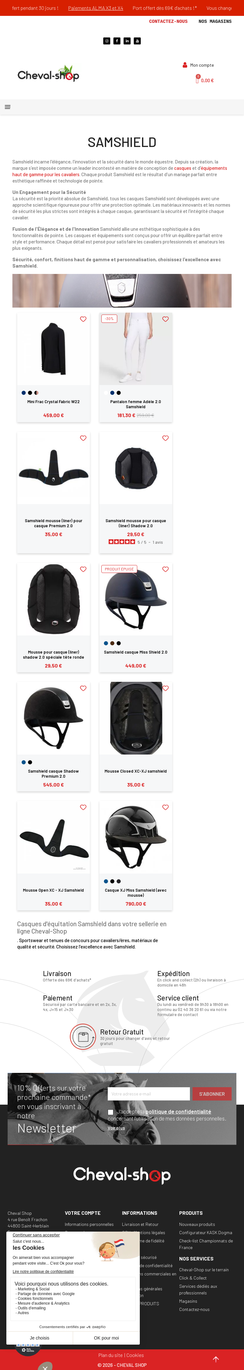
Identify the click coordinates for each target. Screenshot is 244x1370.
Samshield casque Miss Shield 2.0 (135, 652)
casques (182, 168)
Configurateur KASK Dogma (205, 1232)
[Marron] (112, 643)
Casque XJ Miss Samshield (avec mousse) (135, 893)
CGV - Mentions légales (143, 1232)
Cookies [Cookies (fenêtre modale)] (135, 1355)
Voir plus (116, 1127)
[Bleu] (106, 643)
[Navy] (24, 393)
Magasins (188, 1301)
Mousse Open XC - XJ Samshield (53, 890)
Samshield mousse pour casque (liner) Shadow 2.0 (135, 523)
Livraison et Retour (140, 1224)
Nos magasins (215, 21)
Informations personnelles (89, 1224)
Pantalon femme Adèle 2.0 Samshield (135, 404)
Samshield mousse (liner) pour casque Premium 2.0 (53, 523)
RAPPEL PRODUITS (140, 1303)
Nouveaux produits (197, 1224)
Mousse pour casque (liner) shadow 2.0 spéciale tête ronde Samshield (53, 657)
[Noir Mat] (119, 881)
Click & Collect (193, 1277)
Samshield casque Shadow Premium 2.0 (53, 773)
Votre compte (83, 1213)
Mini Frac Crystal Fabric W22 (53, 401)
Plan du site (110, 1355)
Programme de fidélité (143, 1240)
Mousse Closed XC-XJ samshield (136, 771)
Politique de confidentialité (147, 1265)
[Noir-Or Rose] (36, 393)
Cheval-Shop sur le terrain (204, 1269)
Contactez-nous (168, 21)
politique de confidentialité (178, 1111)
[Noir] (30, 393)
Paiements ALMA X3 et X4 (105, 8)
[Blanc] (106, 393)
